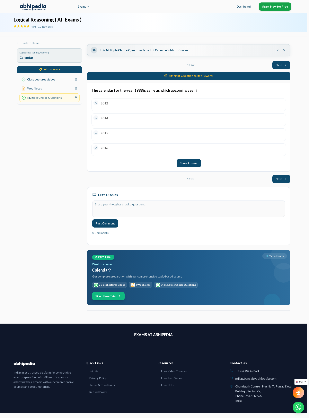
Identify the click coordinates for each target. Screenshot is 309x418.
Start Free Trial (108, 296)
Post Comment (105, 223)
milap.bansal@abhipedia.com (255, 378)
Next (281, 65)
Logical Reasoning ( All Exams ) (47, 20)
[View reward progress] (298, 392)
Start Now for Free (275, 6)
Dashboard (244, 6)
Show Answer (189, 163)
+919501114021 (248, 370)
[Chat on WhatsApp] (298, 407)
